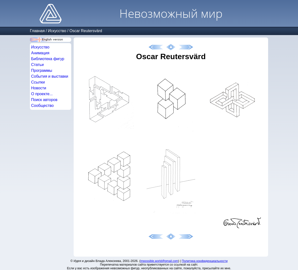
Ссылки (38, 82)
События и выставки (49, 76)
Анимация (40, 53)
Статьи (37, 65)
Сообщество (42, 105)
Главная (37, 31)
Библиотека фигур (47, 59)
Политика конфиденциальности (205, 261)
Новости (38, 88)
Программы (41, 70)
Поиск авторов (44, 100)
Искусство (57, 31)
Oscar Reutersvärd (86, 31)
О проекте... (42, 94)
